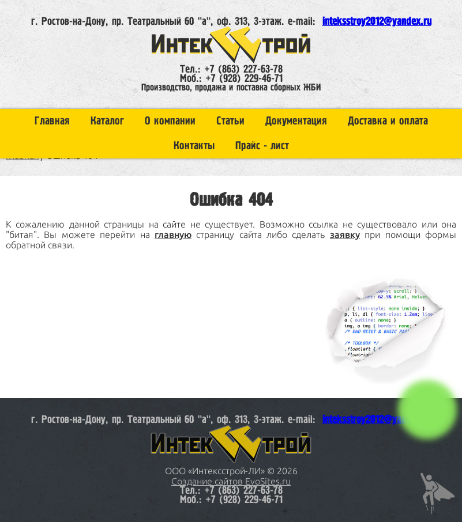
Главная (52, 121)
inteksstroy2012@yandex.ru (376, 22)
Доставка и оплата (388, 121)
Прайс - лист (262, 146)
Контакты (194, 146)
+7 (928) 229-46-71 (244, 79)
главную (173, 234)
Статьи (230, 121)
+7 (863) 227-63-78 (243, 69)
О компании (170, 121)
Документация (296, 121)
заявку (345, 234)
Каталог (107, 121)
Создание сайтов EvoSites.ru (231, 481)
